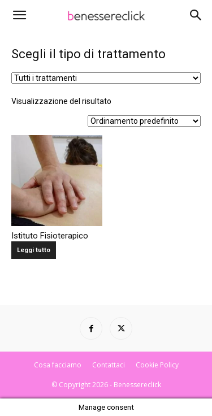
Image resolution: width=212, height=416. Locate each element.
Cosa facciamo (57, 365)
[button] (19, 15)
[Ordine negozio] (144, 121)
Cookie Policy (157, 365)
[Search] (196, 15)
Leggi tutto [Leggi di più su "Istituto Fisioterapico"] (33, 250)
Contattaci (108, 365)
